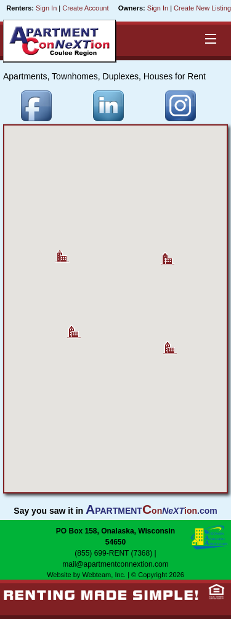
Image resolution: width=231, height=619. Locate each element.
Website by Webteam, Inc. (86, 574)
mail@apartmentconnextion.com (115, 564)
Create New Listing (202, 8)
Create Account (85, 8)
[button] (170, 343)
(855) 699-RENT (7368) (113, 553)
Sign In (46, 8)
